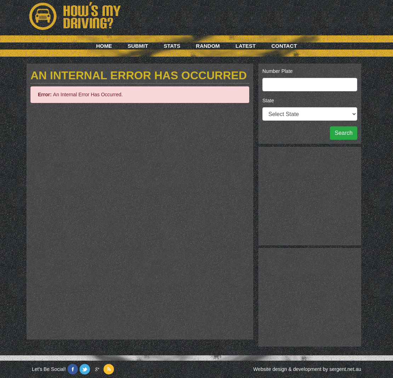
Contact (284, 46)
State (268, 100)
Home (104, 46)
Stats (172, 46)
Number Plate (277, 71)
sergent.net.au (345, 369)
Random (208, 46)
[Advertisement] (310, 195)
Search (344, 133)
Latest (245, 46)
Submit (138, 46)
